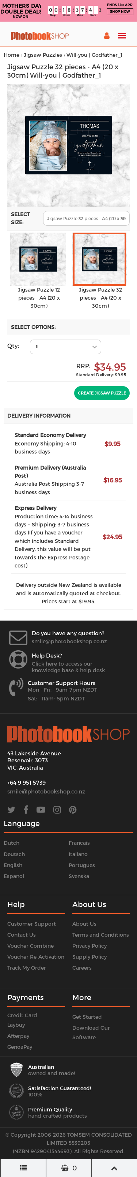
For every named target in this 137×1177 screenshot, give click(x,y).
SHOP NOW (120, 12)
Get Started (87, 1017)
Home (11, 55)
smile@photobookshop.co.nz (69, 641)
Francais (79, 843)
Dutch (11, 843)
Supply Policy (89, 957)
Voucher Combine (30, 946)
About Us (84, 924)
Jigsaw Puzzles (43, 55)
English (13, 865)
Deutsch (14, 854)
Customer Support (31, 924)
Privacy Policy (89, 946)
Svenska (79, 876)
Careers (82, 968)
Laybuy (16, 1025)
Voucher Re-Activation (35, 957)
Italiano (78, 854)
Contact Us (21, 935)
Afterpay (18, 1036)
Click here (44, 663)
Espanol (14, 876)
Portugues (82, 865)
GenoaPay (19, 1047)
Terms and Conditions (100, 935)
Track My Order (26, 968)
